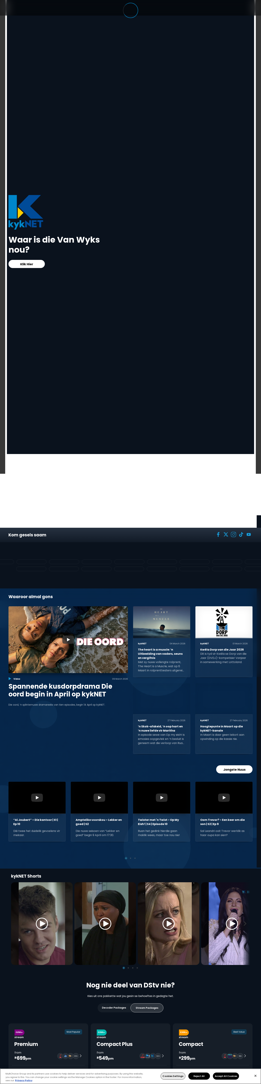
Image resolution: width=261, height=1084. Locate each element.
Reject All (199, 1076)
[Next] (246, 923)
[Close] (255, 1076)
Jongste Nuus (234, 769)
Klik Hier (26, 264)
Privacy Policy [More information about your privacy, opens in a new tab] (23, 1080)
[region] (130, 1076)
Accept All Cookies (226, 1076)
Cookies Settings (173, 1076)
